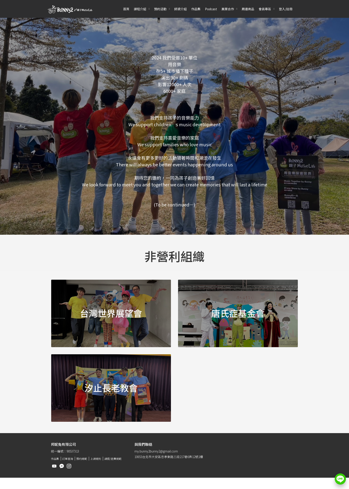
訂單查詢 (67, 458)
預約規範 (81, 458)
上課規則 (95, 458)
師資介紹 (180, 9)
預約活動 (160, 9)
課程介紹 (140, 9)
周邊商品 (248, 9)
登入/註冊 (285, 9)
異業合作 (227, 9)
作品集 (196, 9)
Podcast (211, 9)
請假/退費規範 (113, 458)
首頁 (126, 9)
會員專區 (265, 9)
